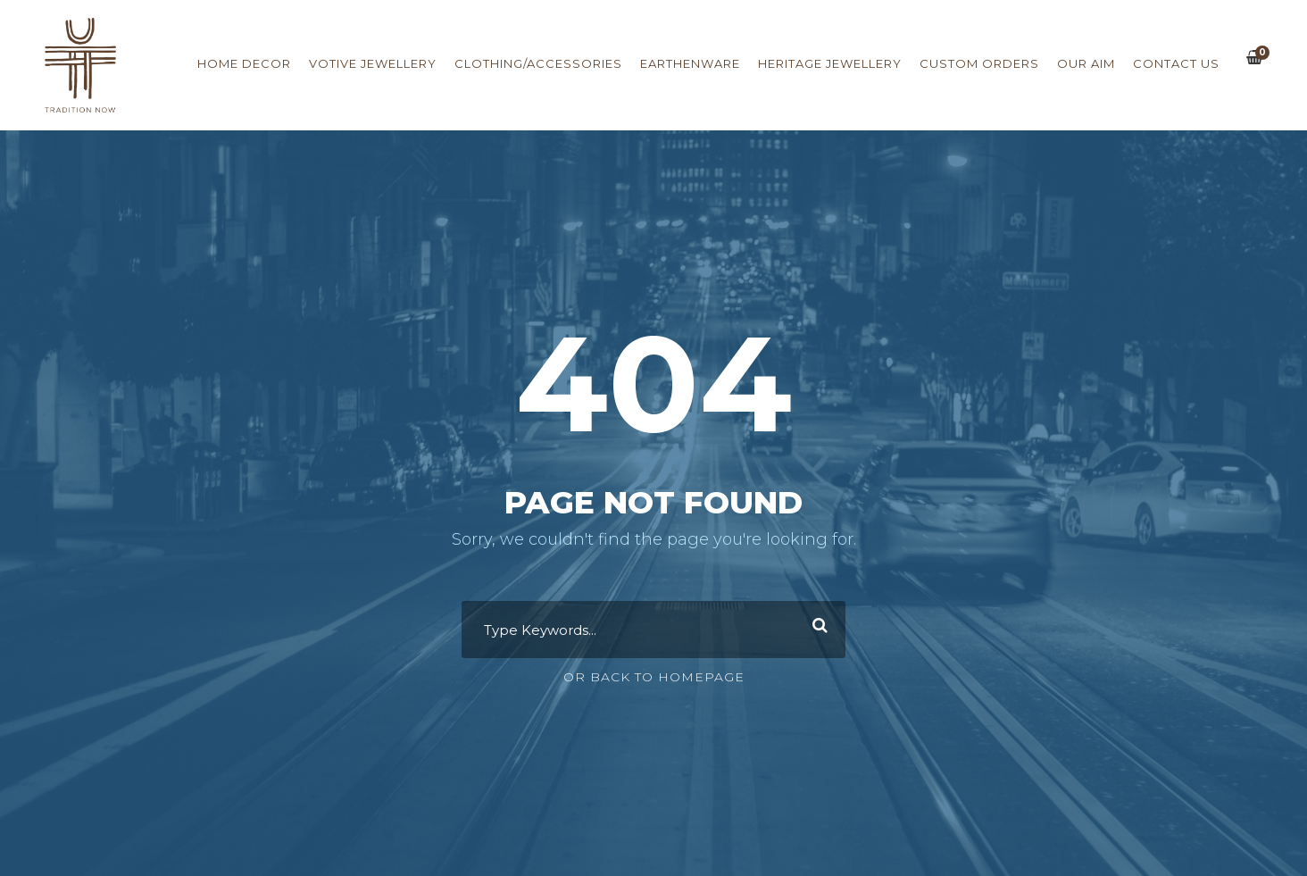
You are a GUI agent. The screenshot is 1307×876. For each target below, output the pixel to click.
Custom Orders (979, 63)
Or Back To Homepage (654, 677)
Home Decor (244, 63)
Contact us (1176, 63)
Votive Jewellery (373, 63)
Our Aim (1086, 63)
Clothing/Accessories (538, 63)
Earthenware (690, 63)
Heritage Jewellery (830, 63)
